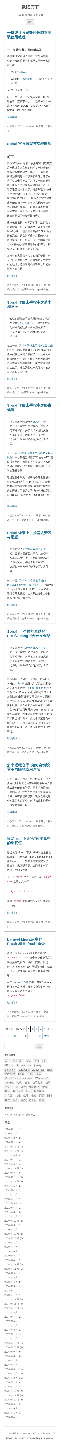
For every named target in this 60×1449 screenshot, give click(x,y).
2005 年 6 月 (11, 1407)
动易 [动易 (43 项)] (47, 1081)
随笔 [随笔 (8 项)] (41, 1098)
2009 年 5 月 (11, 1254)
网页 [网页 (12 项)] (41, 1094)
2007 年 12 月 (11, 1298)
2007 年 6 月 (11, 1319)
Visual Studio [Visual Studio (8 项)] (12, 1076)
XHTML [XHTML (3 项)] (9, 1081)
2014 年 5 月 (11, 1184)
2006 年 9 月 (11, 1350)
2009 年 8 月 (11, 1241)
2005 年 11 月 (11, 1394)
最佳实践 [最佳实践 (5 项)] (39, 1089)
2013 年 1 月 (11, 1197)
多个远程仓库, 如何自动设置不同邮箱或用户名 (28, 767)
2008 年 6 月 (11, 1280)
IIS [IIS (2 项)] (16, 1063)
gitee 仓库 (23, 323)
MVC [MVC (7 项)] (21, 1072)
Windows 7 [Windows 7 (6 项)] (41, 1076)
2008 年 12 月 (11, 1263)
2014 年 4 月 (11, 1188)
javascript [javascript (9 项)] (26, 1063)
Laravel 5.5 (19, 981)
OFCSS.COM (27, 1437)
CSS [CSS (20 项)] (36, 1059)
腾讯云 (30, 1442)
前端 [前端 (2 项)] (27, 1081)
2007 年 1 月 (11, 1337)
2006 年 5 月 (11, 1367)
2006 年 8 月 (11, 1354)
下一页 (38, 1034)
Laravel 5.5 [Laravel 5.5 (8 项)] (38, 1068)
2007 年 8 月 (11, 1311)
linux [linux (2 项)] (49, 1068)
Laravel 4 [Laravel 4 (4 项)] (10, 1068)
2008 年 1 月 (11, 1293)
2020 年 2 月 (11, 1140)
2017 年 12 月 (11, 1145)
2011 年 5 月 (11, 1206)
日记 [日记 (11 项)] (28, 1089)
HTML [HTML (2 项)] (8, 1063)
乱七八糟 (45, 126)
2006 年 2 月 (11, 1380)
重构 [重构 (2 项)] (23, 1098)
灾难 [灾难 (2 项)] (18, 1094)
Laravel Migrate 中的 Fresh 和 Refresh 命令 (26, 940)
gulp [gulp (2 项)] (43, 1059)
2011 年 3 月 (11, 1210)
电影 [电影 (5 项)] (33, 1094)
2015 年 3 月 (11, 1171)
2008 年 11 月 (11, 1267)
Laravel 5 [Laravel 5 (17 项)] (23, 1068)
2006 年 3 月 (11, 1376)
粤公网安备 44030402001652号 (22, 1432)
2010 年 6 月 (11, 1223)
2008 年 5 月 (11, 1284)
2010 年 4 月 (11, 1228)
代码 (27, 825)
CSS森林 (19, 1113)
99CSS (9, 1113)
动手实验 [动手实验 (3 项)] (37, 1081)
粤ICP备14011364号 (46, 1432)
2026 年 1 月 (11, 1127)
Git (21, 825)
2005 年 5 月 (11, 1411)
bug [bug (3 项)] (28, 1059)
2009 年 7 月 (11, 1245)
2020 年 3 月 (11, 1136)
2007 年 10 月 (11, 1306)
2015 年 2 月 (11, 1175)
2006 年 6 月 (11, 1363)
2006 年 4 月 (11, 1372)
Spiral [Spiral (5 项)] (38, 1072)
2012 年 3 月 (11, 1201)
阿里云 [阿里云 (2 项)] (32, 1098)
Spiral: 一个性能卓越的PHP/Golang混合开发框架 (28, 633)
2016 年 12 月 (11, 1167)
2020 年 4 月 (11, 1132)
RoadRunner (35, 687)
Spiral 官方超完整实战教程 (29, 144)
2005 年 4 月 (11, 1415)
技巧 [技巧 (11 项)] (7, 1089)
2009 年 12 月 (11, 1232)
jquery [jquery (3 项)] (37, 1063)
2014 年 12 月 (11, 1180)
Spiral (40, 289)
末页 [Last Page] (46, 1034)
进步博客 (30, 1113)
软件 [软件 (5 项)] (15, 1098)
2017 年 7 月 (11, 1158)
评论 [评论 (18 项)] (7, 1098)
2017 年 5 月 (11, 1162)
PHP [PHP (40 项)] (29, 1072)
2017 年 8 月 (11, 1154)
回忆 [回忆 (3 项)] (7, 1085)
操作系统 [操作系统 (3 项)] (18, 1089)
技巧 (34, 825)
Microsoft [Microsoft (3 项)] (10, 1072)
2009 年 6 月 (11, 1250)
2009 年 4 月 (11, 1258)
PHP (43, 285)
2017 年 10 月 (11, 1149)
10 (15, 1034)
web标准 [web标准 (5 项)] (27, 1076)
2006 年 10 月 (11, 1345)
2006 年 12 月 (11, 1341)
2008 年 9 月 (11, 1271)
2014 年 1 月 (11, 1193)
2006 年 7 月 (11, 1359)
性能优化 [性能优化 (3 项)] (34, 1085)
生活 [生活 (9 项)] (25, 1094)
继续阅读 (13, 117)
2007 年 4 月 (11, 1324)
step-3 (13, 336)
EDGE (23, 71)
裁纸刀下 (30, 7)
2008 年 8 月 (11, 1276)
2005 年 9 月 (11, 1402)
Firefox (27, 90)
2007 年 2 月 (11, 1332)
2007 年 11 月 (11, 1302)
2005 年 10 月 (11, 1398)
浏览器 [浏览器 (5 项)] (9, 1094)
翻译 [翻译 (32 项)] (49, 1094)
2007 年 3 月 (11, 1328)
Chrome (27, 78)
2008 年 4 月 (11, 1289)
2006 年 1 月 (11, 1385)
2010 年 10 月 (11, 1219)
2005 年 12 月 (11, 1389)
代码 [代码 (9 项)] (19, 1081)
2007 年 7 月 (11, 1315)
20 (25, 1034)
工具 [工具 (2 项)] (15, 1085)
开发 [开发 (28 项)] (23, 1085)
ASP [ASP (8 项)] (7, 1059)
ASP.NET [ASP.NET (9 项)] (18, 1059)
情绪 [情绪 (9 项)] (44, 1085)
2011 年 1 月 (11, 1215)
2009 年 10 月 (11, 1236)
